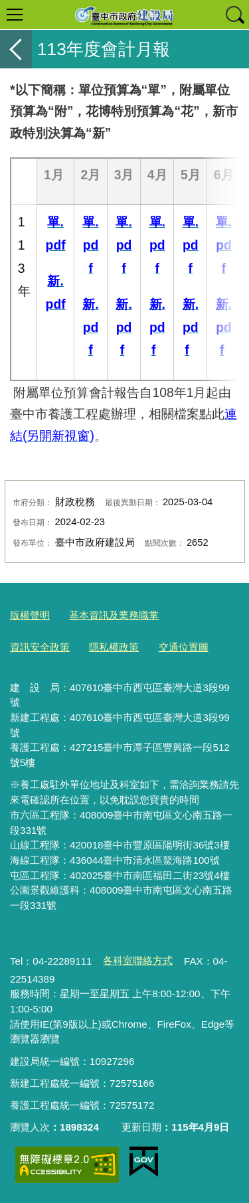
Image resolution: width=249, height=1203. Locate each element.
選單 (14, 14)
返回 (16, 49)
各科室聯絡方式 (138, 960)
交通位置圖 (183, 647)
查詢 (234, 14)
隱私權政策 (114, 647)
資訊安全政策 (40, 647)
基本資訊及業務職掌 (114, 615)
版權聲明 (30, 615)
